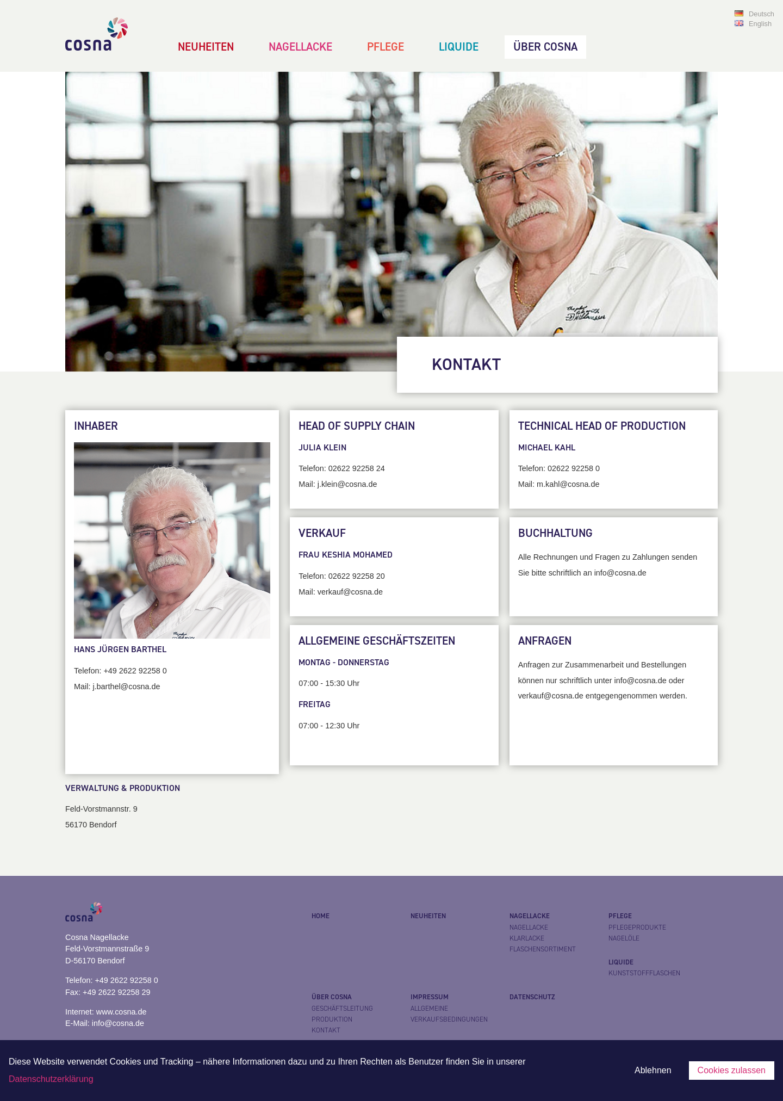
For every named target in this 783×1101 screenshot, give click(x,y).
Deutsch (761, 14)
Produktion (332, 1019)
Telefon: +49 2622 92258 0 (111, 980)
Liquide (458, 47)
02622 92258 (351, 576)
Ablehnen (653, 1070)
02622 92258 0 (574, 468)
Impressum (430, 997)
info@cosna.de (118, 1023)
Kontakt (326, 1030)
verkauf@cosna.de (350, 591)
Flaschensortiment (542, 949)
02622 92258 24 (356, 468)
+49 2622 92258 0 (134, 670)
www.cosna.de (121, 1011)
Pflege (385, 47)
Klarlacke (526, 938)
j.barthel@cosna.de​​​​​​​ (126, 686)
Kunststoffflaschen (644, 973)
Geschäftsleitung (342, 1008)
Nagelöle (623, 938)
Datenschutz (532, 997)
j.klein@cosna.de (347, 484)
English (760, 24)
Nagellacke (300, 47)
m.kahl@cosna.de (568, 484)
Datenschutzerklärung (51, 1079)
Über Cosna (545, 47)
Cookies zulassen (732, 1070)
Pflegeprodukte (637, 927)
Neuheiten (206, 47)
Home (321, 916)
